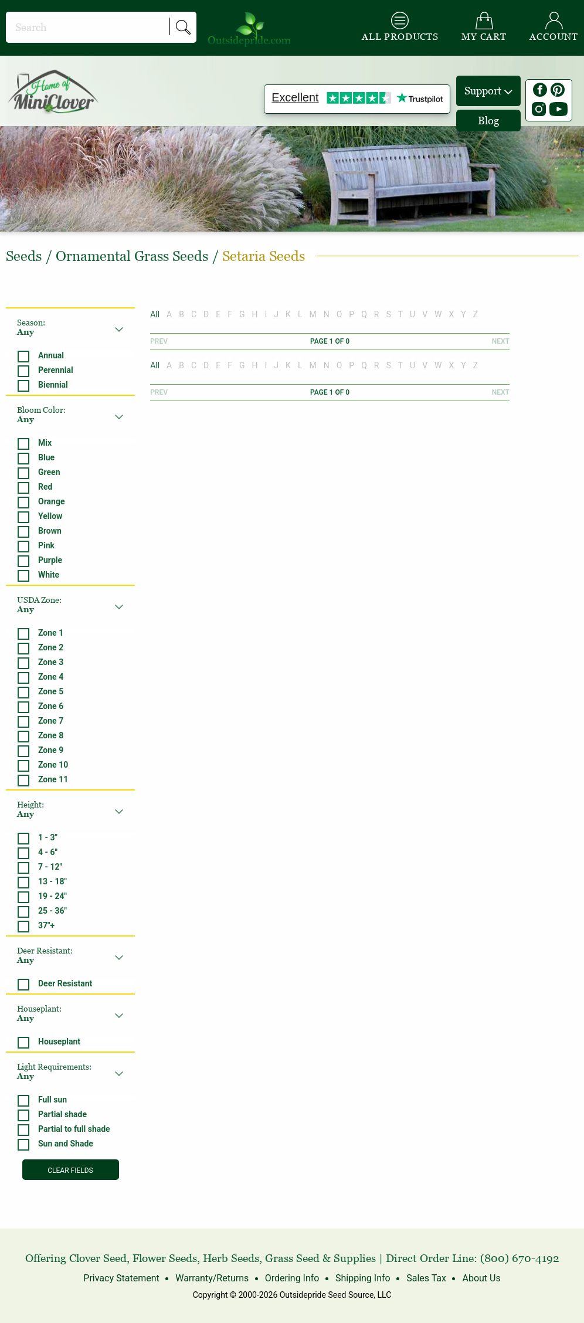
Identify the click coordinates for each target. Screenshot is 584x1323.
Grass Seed (292, 1258)
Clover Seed (98, 1258)
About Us (481, 1278)
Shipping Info (363, 1278)
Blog (488, 120)
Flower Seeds (165, 1258)
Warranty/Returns (212, 1278)
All (154, 314)
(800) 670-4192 (519, 1258)
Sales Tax (426, 1278)
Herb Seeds (231, 1258)
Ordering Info (292, 1278)
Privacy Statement (121, 1278)
